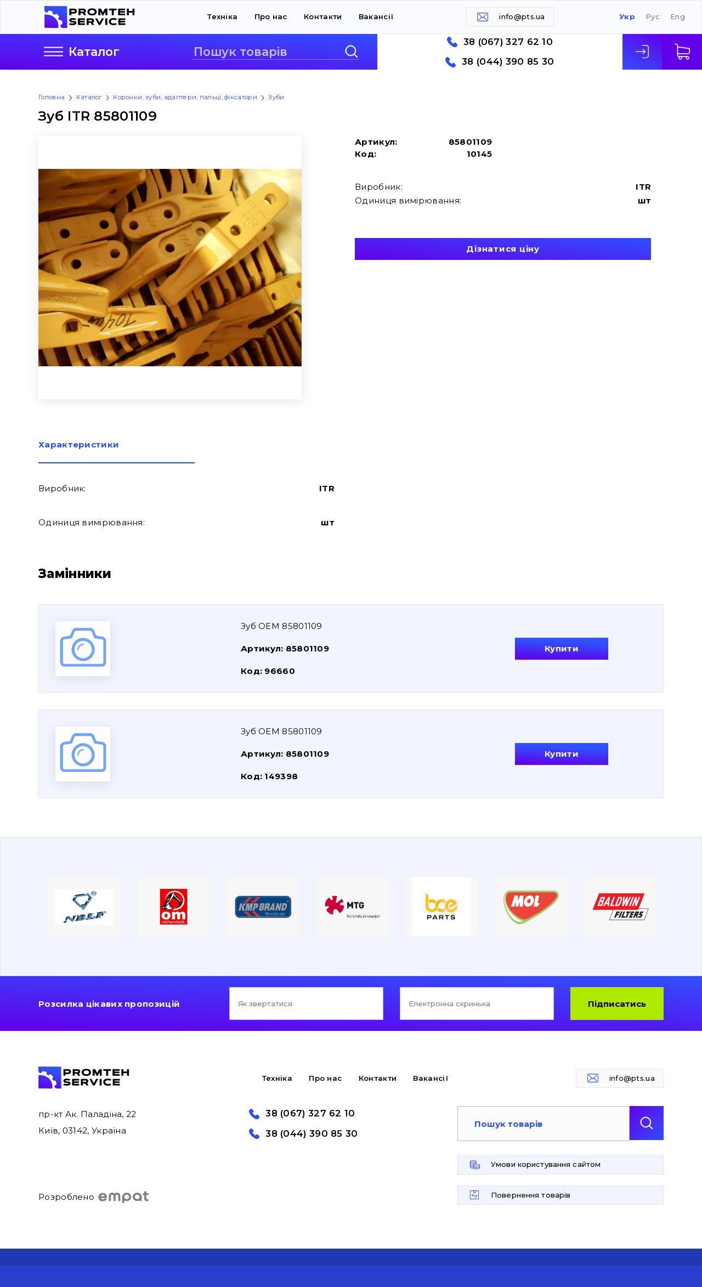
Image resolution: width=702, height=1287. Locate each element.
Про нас (270, 16)
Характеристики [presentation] (78, 445)
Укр (627, 16)
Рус (653, 16)
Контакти (323, 16)
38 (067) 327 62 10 (508, 42)
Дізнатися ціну (503, 248)
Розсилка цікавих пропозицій (109, 1004)
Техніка (222, 16)
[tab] (116, 451)
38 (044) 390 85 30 (508, 61)
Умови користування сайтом (546, 1164)
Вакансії (376, 16)
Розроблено (94, 1197)
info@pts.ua (522, 16)
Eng (677, 16)
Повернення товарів (530, 1194)
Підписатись (617, 1004)
